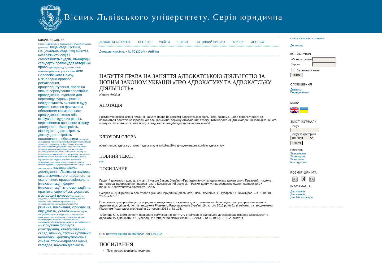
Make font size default (303, 179)
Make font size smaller (295, 179)
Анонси (257, 42)
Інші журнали (298, 162)
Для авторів (297, 194)
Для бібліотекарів (301, 197)
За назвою (296, 159)
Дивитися (296, 89)
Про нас (145, 42)
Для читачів (297, 191)
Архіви (238, 42)
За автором (297, 156)
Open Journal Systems (307, 38)
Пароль (295, 64)
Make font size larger (312, 179)
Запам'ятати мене (308, 70)
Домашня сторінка (115, 42)
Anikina (153, 51)
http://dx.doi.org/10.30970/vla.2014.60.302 (134, 233)
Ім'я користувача (301, 59)
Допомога (296, 45)
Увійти (164, 42)
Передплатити (299, 92)
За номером (298, 153)
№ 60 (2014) (136, 51)
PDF (101, 161)
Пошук (182, 42)
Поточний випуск (210, 42)
